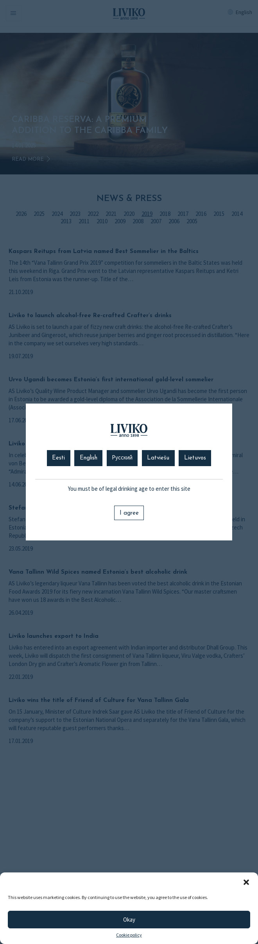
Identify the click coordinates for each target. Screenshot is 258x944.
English (88, 458)
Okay (129, 919)
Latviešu (158, 458)
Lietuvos (195, 458)
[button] (246, 882)
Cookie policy (129, 935)
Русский (122, 458)
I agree (129, 513)
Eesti (58, 458)
